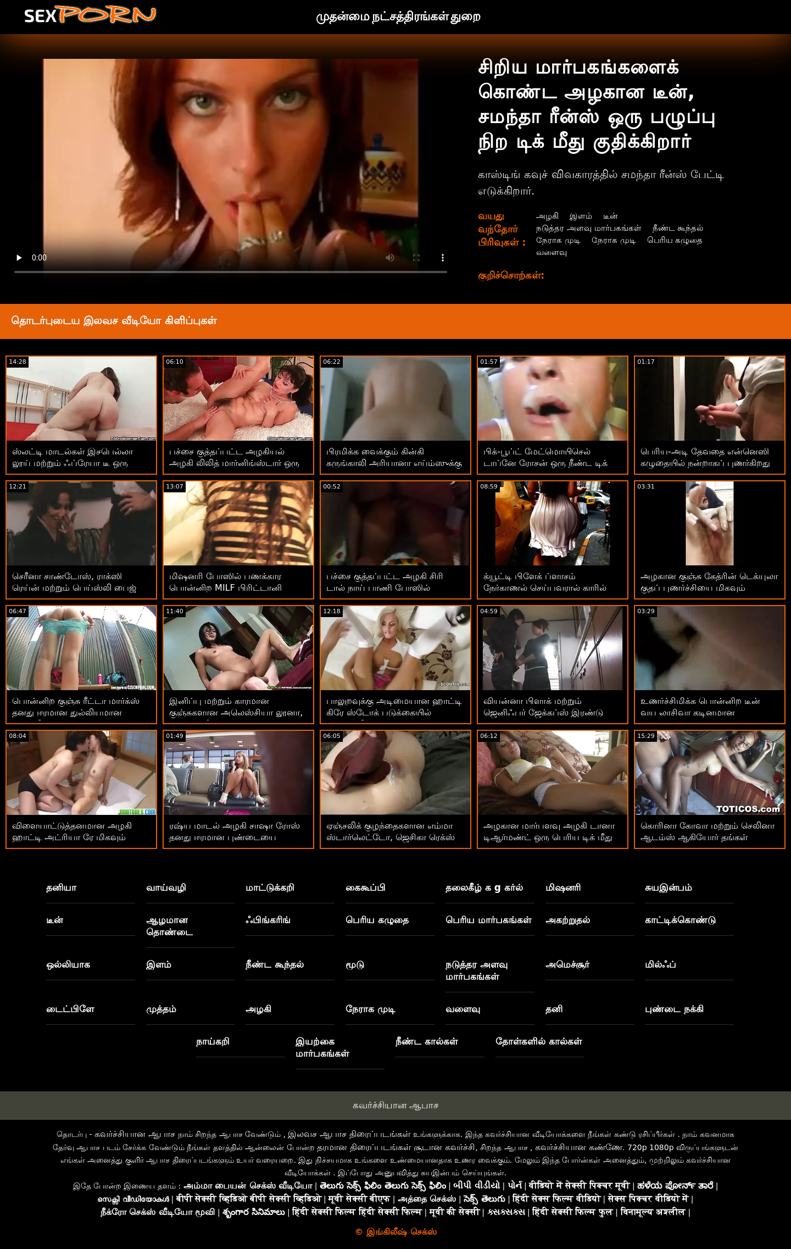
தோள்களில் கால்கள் (538, 1041)
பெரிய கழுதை (677, 240)
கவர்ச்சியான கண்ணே (578, 1147)
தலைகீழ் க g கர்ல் (484, 887)
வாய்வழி (166, 887)
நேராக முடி (558, 240)
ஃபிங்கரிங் (268, 919)
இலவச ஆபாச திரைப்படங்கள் (349, 1134)
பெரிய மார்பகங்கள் (488, 919)
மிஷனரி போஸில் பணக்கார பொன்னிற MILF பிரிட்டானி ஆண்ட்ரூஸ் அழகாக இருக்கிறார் (233, 587)
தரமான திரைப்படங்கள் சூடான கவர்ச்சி (396, 1147)
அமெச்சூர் (567, 964)
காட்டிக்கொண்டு (680, 919)
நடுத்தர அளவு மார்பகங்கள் (589, 228)
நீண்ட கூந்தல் (681, 228)
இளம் (582, 215)
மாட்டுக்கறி (270, 887)
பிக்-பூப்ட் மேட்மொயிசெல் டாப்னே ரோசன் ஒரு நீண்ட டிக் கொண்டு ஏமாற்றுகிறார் (545, 463)
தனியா (61, 887)
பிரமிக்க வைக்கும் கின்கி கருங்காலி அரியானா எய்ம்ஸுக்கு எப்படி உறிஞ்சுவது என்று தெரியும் (395, 463)
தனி (553, 1008)
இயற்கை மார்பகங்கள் (322, 1047)
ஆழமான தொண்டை (169, 925)
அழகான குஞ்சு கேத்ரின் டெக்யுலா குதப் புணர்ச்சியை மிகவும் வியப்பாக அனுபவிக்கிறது (709, 587)
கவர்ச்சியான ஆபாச (395, 1105)
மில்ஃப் (660, 964)
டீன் (613, 215)
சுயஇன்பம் (668, 887)
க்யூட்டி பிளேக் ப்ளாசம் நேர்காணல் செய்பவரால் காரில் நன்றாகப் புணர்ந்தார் (544, 587)
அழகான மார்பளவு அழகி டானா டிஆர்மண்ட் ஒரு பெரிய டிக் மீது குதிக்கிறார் (549, 837)
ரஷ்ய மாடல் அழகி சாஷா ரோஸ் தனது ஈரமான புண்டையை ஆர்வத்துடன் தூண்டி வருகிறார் (234, 837)
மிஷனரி (563, 887)
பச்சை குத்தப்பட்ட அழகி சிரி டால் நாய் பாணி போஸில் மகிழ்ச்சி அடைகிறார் (384, 587)
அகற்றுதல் (567, 919)
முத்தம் (161, 1008)
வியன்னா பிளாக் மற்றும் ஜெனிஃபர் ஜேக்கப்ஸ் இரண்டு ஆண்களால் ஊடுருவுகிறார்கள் (543, 712)
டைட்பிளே (70, 1008)
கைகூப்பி (366, 887)
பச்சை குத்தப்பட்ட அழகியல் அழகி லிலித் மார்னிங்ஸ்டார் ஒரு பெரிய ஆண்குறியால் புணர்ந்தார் (234, 463)
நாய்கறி (213, 1041)
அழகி (547, 215)
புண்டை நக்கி (674, 1008)
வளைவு (551, 252)
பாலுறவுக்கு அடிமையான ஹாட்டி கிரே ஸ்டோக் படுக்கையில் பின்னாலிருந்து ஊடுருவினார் (394, 712)
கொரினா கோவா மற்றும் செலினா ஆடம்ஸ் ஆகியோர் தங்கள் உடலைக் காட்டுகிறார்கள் (707, 837)
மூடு (355, 964)
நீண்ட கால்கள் (427, 1041)
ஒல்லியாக (68, 964)
